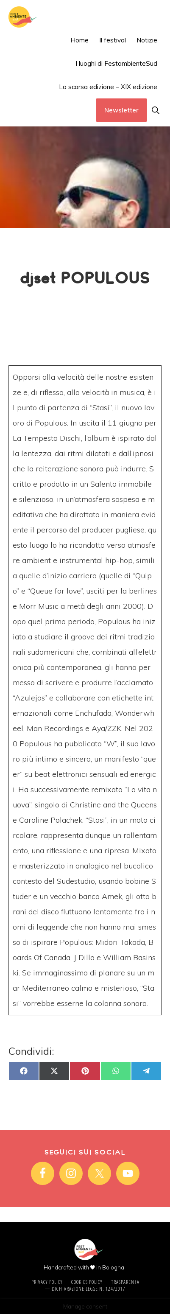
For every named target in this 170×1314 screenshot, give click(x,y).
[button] (155, 110)
